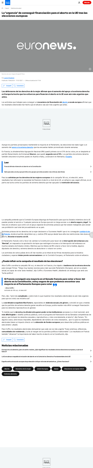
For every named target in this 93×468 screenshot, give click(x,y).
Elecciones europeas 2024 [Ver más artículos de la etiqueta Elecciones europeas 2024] (74, 369)
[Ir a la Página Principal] (7, 2)
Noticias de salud (16, 8)
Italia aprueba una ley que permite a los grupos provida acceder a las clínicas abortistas (34, 172)
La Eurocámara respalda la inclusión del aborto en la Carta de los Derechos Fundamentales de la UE (36, 356)
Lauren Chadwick (9, 78)
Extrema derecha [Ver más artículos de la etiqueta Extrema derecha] (10, 374)
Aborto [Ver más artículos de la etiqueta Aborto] (6, 369)
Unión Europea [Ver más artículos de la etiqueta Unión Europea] (42, 369)
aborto (65, 102)
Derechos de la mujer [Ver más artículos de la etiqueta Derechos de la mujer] (23, 369)
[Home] (2, 8)
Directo (87, 2)
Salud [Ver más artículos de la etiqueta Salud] (56, 369)
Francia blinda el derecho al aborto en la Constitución (22, 166)
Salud (7, 8)
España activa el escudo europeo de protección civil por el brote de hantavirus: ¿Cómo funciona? (35, 361)
